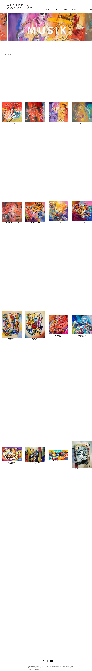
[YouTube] (51, 660)
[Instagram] (43, 660)
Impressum (36, 669)
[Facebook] (47, 660)
